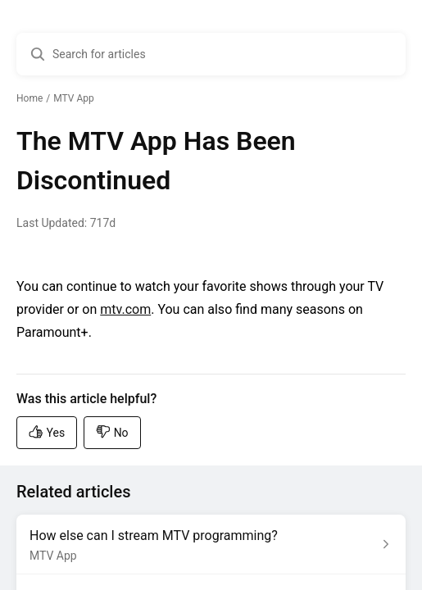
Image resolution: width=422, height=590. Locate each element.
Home (29, 98)
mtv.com (125, 309)
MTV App (73, 98)
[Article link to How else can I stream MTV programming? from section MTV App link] (211, 544)
